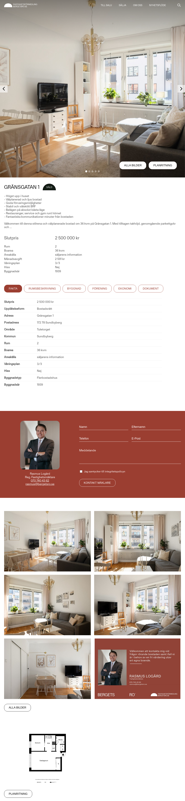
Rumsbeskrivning (42, 288)
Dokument (151, 288)
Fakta (13, 288)
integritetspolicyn (115, 471)
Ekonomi (124, 288)
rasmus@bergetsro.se (39, 484)
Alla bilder (133, 165)
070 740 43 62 (40, 480)
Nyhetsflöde (157, 5)
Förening (99, 288)
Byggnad (74, 288)
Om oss (137, 5)
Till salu (106, 5)
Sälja (122, 5)
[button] (86, 171)
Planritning (162, 165)
